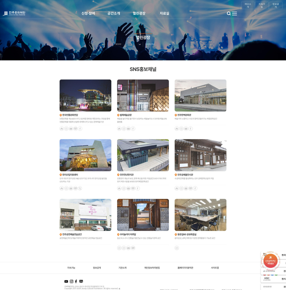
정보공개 (275, 5)
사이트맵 (215, 267)
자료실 (164, 13)
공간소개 (113, 13)
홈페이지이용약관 (185, 267)
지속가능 (262, 5)
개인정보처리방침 (152, 267)
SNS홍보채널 (149, 44)
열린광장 (139, 13)
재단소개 (248, 5)
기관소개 (122, 267)
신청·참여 (88, 13)
